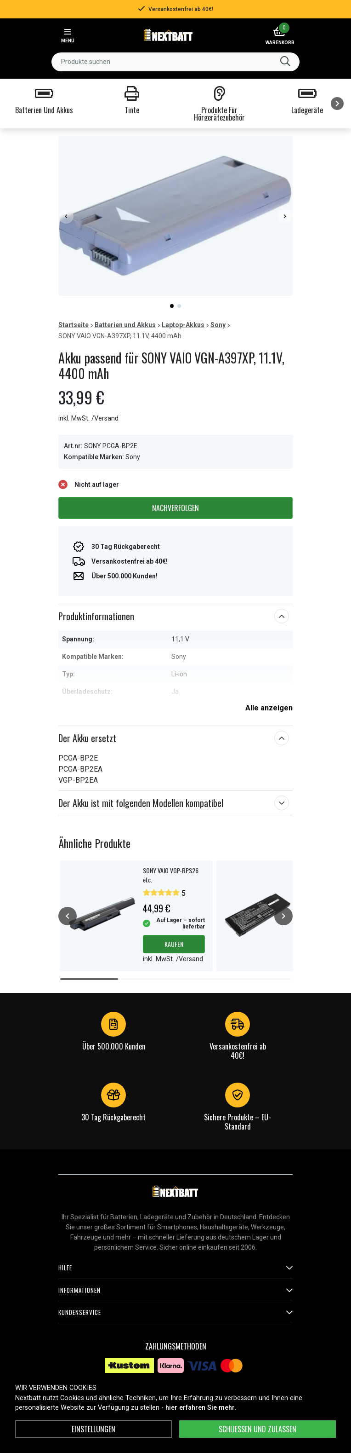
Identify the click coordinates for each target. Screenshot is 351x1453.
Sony (218, 325)
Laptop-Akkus (183, 325)
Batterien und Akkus (125, 325)
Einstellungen (93, 1429)
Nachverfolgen (175, 507)
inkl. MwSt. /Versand (88, 418)
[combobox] (175, 61)
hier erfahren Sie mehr (200, 1408)
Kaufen (173, 944)
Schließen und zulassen (257, 1429)
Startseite (73, 325)
